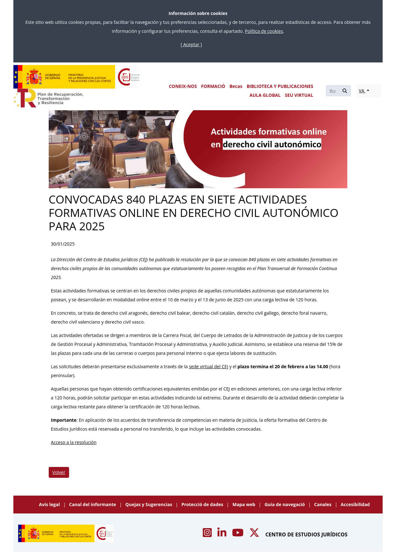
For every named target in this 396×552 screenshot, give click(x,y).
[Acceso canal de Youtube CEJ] (238, 534)
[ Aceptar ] (191, 44)
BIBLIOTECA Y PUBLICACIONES (280, 86)
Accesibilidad (355, 504)
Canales (323, 504)
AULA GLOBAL (265, 95)
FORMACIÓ (213, 86)
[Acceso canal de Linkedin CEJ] (222, 534)
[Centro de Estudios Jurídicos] (77, 77)
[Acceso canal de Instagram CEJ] (208, 534)
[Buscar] (332, 90)
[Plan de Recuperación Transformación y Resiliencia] (48, 98)
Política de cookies (264, 31)
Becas (236, 86)
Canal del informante (93, 504)
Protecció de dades (202, 504)
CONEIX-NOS (183, 86)
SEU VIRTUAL (299, 95)
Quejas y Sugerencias (149, 504)
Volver (58, 472)
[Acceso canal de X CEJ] (255, 534)
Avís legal (50, 504)
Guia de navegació (285, 504)
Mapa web (244, 504)
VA (362, 91)
